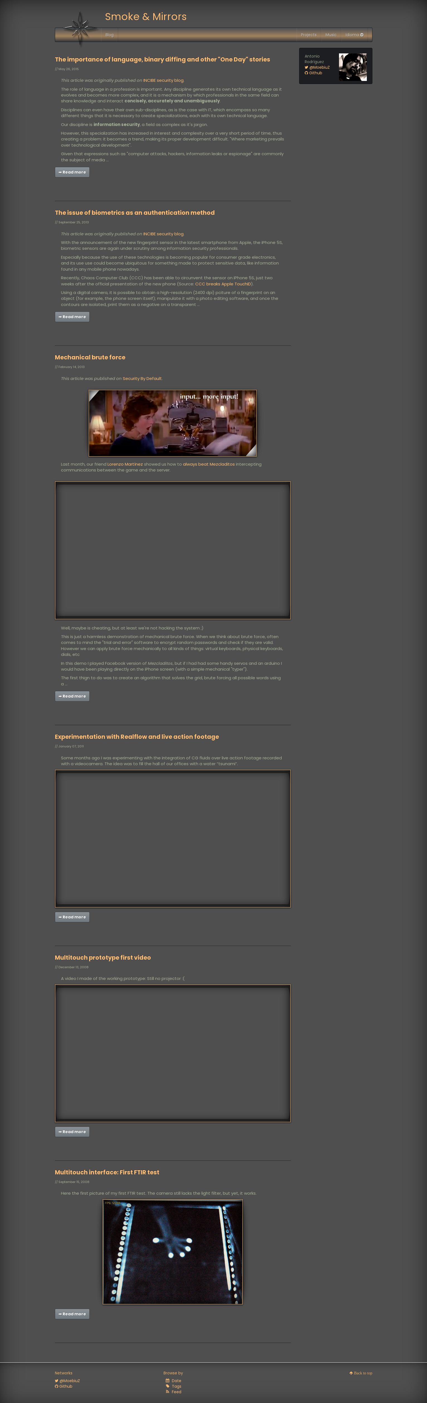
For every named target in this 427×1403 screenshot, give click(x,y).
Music (331, 35)
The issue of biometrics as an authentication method (135, 213)
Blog (110, 35)
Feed (176, 1392)
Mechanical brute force (90, 357)
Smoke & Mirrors (146, 16)
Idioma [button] (354, 35)
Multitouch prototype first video (103, 958)
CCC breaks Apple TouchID (223, 284)
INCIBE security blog (163, 80)
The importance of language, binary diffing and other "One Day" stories (162, 59)
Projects (309, 35)
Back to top (362, 1373)
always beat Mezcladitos (209, 464)
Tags (176, 1386)
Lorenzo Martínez (125, 464)
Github (313, 73)
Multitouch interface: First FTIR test (107, 1172)
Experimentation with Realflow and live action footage (137, 737)
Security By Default (142, 378)
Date (176, 1381)
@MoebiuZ (317, 67)
